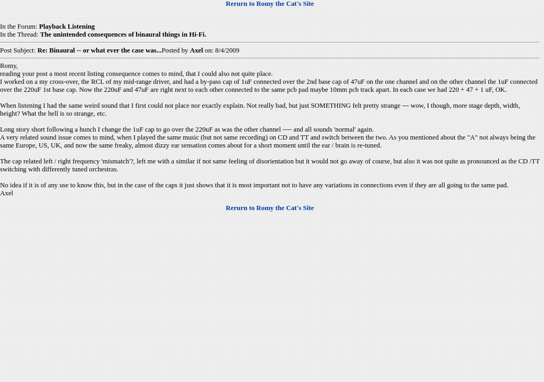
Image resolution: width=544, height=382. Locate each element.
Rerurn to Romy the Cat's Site (270, 3)
